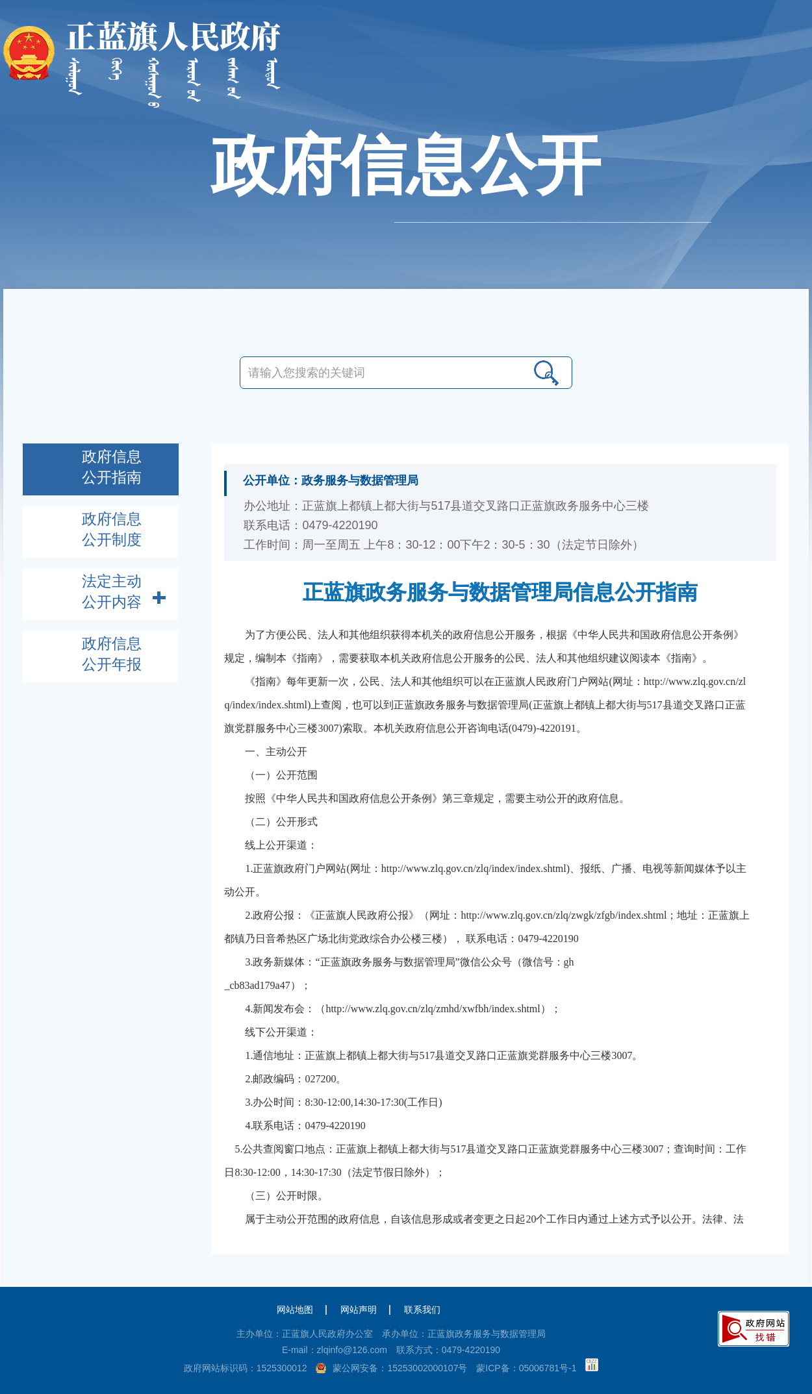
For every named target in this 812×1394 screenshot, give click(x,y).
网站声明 (358, 1309)
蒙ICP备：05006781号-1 (526, 1368)
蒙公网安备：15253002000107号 (400, 1368)
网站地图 (295, 1309)
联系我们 (422, 1309)
